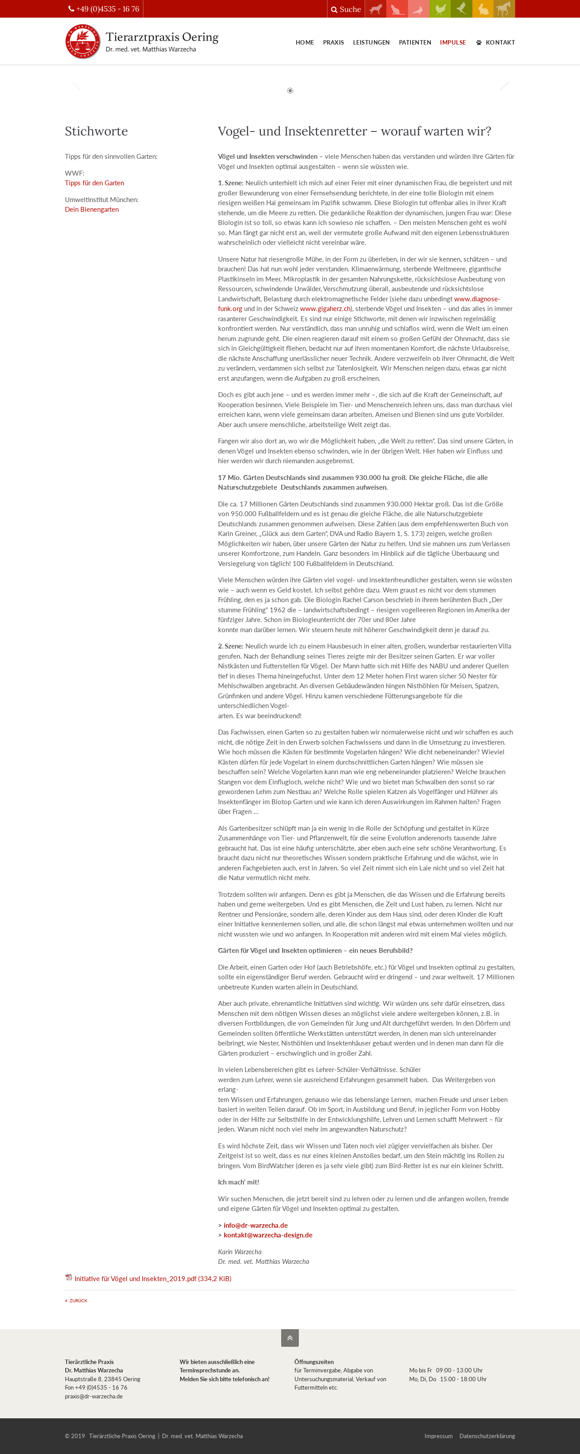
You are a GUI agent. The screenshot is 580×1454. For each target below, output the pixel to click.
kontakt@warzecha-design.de (268, 1235)
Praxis (333, 42)
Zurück (78, 1300)
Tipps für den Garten (94, 183)
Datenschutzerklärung (487, 1435)
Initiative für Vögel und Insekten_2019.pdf (153, 1278)
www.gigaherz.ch (325, 308)
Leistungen (371, 42)
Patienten (415, 42)
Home (305, 42)
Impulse (453, 42)
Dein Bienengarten (92, 209)
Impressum (439, 1435)
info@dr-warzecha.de (256, 1225)
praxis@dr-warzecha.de (94, 1396)
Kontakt (495, 42)
